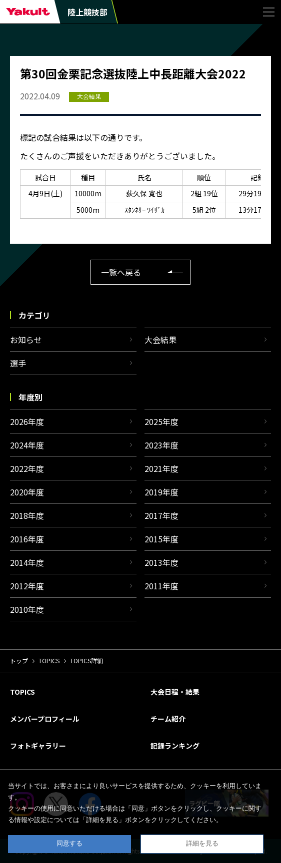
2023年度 (161, 445)
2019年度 (161, 492)
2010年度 (27, 609)
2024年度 (27, 445)
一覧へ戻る (121, 272)
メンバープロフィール (45, 719)
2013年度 (161, 562)
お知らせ (26, 340)
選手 (18, 363)
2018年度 (27, 515)
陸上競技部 (88, 12)
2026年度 (27, 422)
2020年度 (27, 492)
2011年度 (161, 586)
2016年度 (27, 539)
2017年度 (161, 515)
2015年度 (161, 539)
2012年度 (27, 586)
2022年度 (27, 468)
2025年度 (161, 422)
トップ (19, 660)
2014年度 (27, 562)
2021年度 (161, 468)
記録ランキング (175, 746)
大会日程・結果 (175, 692)
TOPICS (49, 660)
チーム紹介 (168, 719)
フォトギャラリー (38, 746)
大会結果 (160, 340)
